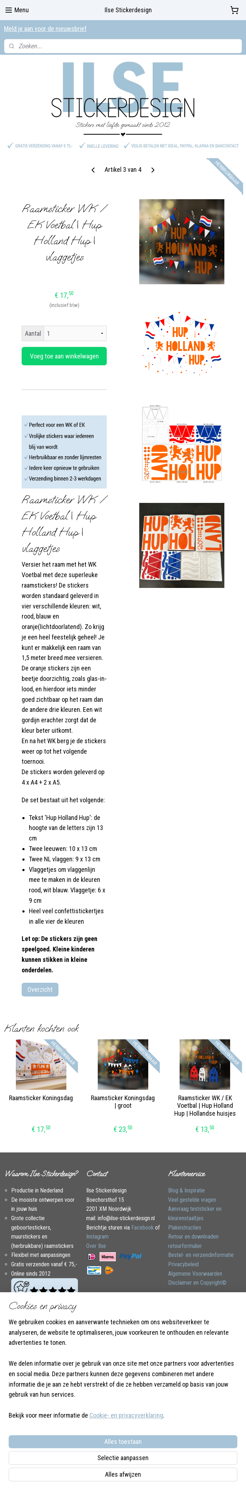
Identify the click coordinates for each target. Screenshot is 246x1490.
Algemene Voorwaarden (195, 1273)
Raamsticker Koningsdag (41, 1097)
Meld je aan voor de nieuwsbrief (45, 28)
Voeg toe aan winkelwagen (64, 356)
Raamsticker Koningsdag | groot (123, 1101)
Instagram (97, 1236)
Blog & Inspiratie (186, 1190)
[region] (75, 1413)
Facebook (142, 1227)
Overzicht (40, 989)
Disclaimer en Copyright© (197, 1282)
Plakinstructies (184, 1227)
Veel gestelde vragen (192, 1199)
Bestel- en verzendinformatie (201, 1255)
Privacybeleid (183, 1264)
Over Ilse (96, 1246)
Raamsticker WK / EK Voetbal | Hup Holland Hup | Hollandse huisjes (205, 1105)
